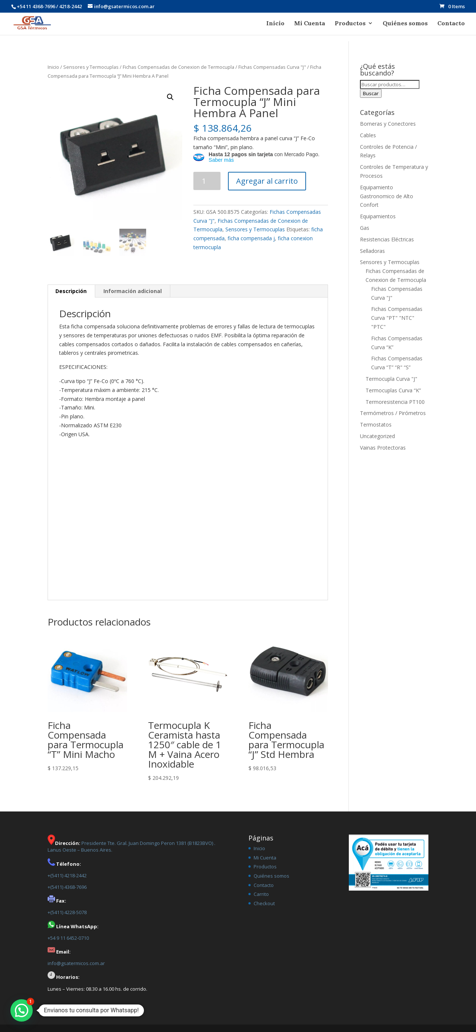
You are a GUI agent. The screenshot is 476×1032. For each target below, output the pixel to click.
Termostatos (376, 424)
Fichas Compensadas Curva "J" (272, 67)
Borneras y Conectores (388, 123)
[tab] (71, 291)
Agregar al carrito (267, 181)
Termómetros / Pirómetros (393, 413)
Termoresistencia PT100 (395, 401)
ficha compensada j (251, 238)
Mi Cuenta (309, 23)
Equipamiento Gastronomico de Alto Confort (386, 196)
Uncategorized (377, 436)
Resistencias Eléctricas (387, 239)
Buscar (371, 93)
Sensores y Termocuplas (91, 67)
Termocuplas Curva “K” (393, 390)
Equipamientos (378, 216)
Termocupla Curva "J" (391, 378)
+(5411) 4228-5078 (67, 912)
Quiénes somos (405, 23)
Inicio (275, 23)
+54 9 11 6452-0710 (68, 938)
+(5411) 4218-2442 (67, 875)
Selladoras (372, 250)
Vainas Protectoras (383, 447)
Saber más (221, 160)
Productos (350, 23)
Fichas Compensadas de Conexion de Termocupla (178, 67)
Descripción (71, 291)
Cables (368, 135)
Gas (364, 227)
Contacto (451, 23)
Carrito (261, 894)
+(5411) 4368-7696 (67, 887)
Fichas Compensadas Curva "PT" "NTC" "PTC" (396, 317)
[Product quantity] (207, 181)
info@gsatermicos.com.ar (76, 963)
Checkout (264, 903)
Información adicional (132, 291)
